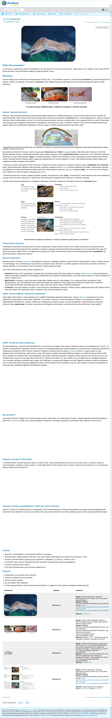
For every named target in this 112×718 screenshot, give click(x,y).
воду (12, 157)
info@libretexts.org (45, 715)
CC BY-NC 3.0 (87, 662)
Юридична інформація (82, 713)
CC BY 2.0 (91, 637)
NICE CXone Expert (31, 710)
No (29, 703)
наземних (27, 261)
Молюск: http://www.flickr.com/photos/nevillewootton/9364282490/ (92, 607)
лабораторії (15, 420)
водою (70, 169)
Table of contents (103, 27)
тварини (82, 297)
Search (3, 9)
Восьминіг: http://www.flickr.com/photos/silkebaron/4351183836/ (92, 610)
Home (9, 13)
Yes (22, 703)
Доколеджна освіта (23, 13)
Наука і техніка (39, 13)
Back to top (6, 697)
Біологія (53, 13)
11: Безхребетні (66, 13)
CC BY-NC (85, 614)
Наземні (65, 167)
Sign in (106, 10)
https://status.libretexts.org (89, 715)
